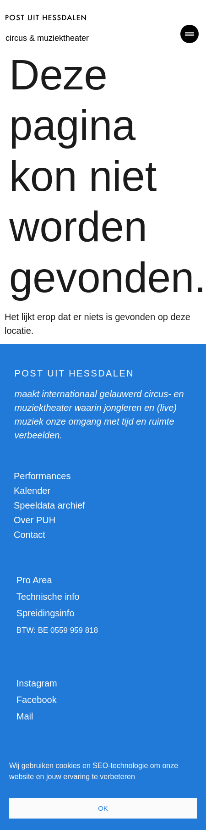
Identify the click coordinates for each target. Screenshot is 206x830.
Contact (29, 535)
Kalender (32, 491)
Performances (42, 476)
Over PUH (34, 520)
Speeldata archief (49, 505)
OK (103, 808)
